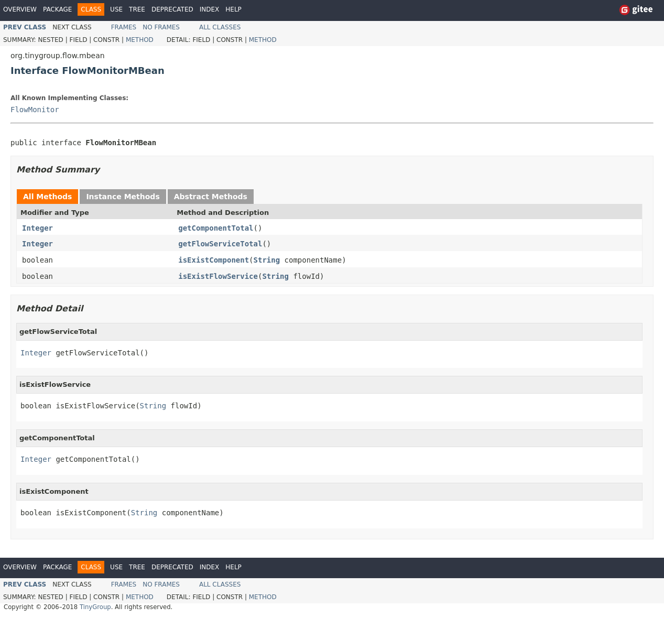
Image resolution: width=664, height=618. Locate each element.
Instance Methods (122, 196)
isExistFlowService (218, 276)
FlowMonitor (34, 109)
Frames (124, 27)
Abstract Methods (210, 196)
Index (210, 9)
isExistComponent (213, 260)
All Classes (220, 27)
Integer (37, 228)
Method (140, 40)
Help (233, 9)
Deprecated (172, 9)
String (267, 260)
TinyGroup (95, 607)
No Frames (161, 27)
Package (57, 9)
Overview (20, 9)
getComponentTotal (215, 228)
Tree (137, 9)
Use (116, 9)
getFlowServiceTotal (220, 244)
